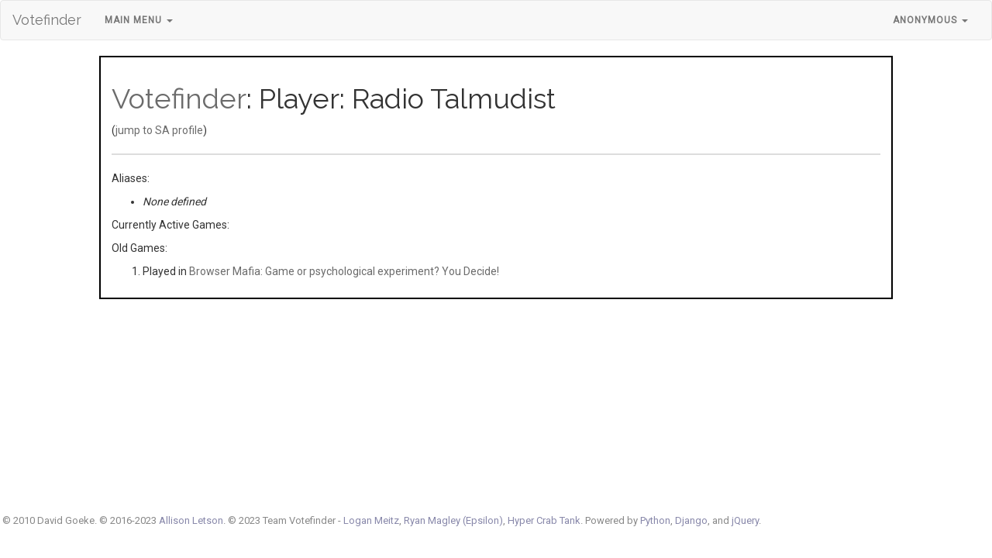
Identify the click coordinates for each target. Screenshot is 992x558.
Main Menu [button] (139, 20)
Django (691, 520)
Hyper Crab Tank (544, 520)
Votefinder (46, 20)
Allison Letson (191, 520)
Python (655, 520)
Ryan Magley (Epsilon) (453, 520)
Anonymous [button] (930, 20)
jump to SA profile (159, 130)
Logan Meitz (371, 520)
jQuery (745, 520)
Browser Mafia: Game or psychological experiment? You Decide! (344, 271)
